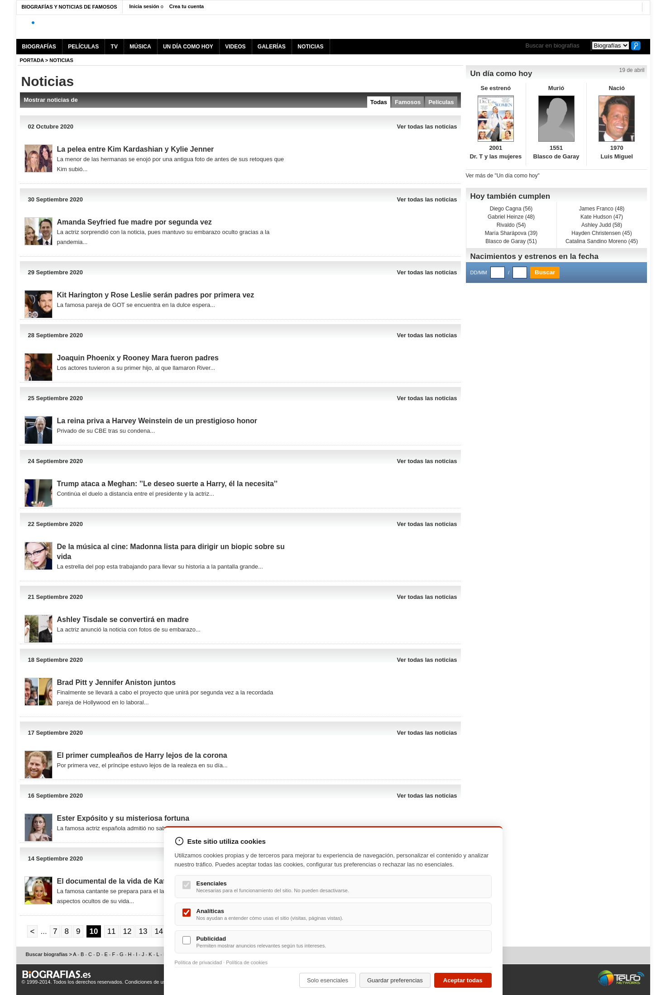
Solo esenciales (327, 980)
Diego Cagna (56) (511, 209)
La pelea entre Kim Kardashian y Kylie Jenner (135, 149)
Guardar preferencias (395, 980)
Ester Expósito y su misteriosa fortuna (123, 818)
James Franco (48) (602, 209)
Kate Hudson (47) (601, 217)
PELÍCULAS (83, 46)
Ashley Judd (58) (601, 225)
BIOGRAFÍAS (39, 46)
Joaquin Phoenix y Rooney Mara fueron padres (138, 358)
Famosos (408, 102)
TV (114, 46)
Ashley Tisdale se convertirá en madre (123, 619)
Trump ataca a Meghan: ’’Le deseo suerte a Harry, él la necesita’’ (167, 484)
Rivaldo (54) (511, 225)
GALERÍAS (272, 46)
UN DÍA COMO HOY (188, 46)
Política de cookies (247, 962)
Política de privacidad (198, 962)
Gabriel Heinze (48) (511, 217)
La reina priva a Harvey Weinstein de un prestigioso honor (157, 421)
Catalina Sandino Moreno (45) (601, 241)
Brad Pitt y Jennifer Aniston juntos (116, 682)
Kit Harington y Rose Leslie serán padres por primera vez (155, 295)
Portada (32, 60)
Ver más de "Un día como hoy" (503, 175)
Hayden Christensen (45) (601, 233)
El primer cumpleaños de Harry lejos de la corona (142, 755)
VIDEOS (235, 46)
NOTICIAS (310, 46)
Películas (441, 102)
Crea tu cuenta (186, 6)
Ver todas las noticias (427, 126)
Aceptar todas (463, 980)
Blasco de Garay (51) (511, 241)
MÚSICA (140, 46)
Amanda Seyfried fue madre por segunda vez (134, 222)
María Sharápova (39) (511, 233)
